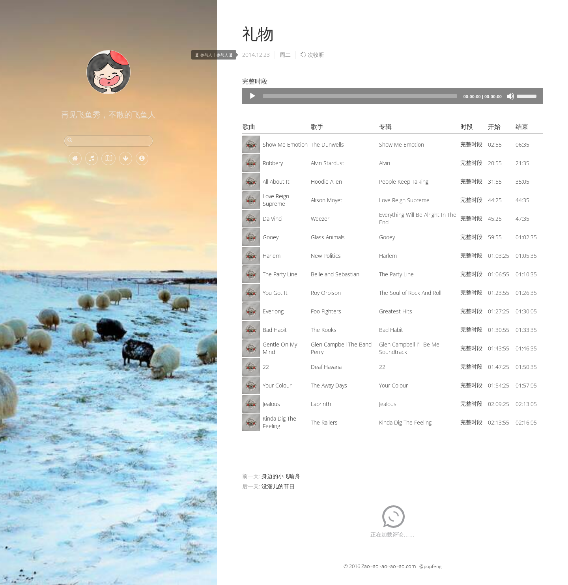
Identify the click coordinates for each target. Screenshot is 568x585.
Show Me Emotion (285, 144)
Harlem (271, 255)
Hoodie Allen (326, 181)
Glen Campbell (329, 344)
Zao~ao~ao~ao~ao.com (388, 566)
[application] (392, 96)
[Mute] (510, 96)
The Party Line (280, 274)
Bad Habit (275, 329)
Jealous (271, 404)
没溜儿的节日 (278, 486)
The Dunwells (327, 144)
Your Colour (277, 385)
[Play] (252, 96)
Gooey (270, 237)
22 (266, 367)
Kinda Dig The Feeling (279, 422)
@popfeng (430, 566)
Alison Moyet (326, 200)
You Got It (275, 292)
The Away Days (329, 385)
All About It (276, 181)
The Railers (324, 422)
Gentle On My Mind (280, 348)
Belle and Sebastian (335, 274)
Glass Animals (328, 237)
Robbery (273, 163)
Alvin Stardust (327, 163)
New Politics (326, 255)
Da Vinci (272, 218)
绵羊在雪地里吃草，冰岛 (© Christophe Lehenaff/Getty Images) (48, 580)
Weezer (320, 218)
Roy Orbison (326, 292)
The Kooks (323, 329)
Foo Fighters (326, 311)
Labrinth (321, 404)
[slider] (360, 96)
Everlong (273, 311)
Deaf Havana (326, 367)
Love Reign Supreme (276, 199)
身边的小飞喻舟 (281, 476)
